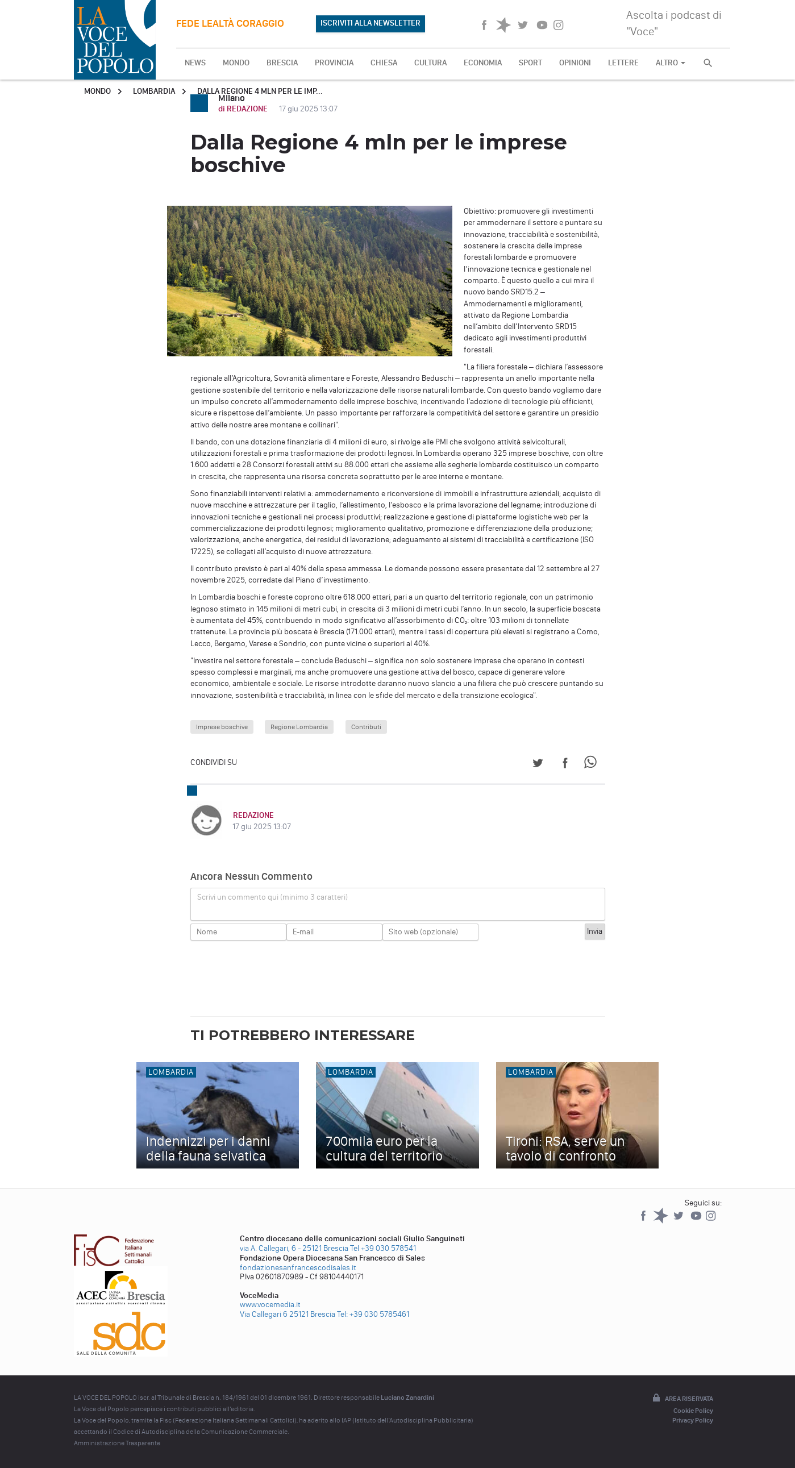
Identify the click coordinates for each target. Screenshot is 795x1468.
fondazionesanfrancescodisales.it (298, 1267)
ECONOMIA (483, 63)
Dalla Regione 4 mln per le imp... (260, 91)
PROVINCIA (334, 63)
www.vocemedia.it (270, 1304)
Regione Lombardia (299, 727)
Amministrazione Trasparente (117, 1443)
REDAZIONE (252, 815)
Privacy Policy (692, 1420)
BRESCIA (282, 63)
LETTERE (623, 63)
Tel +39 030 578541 (383, 1248)
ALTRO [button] (670, 63)
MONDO (236, 63)
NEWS (195, 63)
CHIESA (384, 63)
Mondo (97, 91)
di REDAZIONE (243, 109)
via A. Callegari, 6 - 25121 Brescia (294, 1248)
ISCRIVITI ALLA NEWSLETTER (371, 23)
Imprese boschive (222, 727)
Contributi (366, 727)
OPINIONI (575, 63)
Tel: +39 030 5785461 (373, 1314)
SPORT (530, 63)
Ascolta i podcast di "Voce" (674, 23)
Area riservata (682, 1398)
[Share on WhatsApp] (592, 764)
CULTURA (430, 63)
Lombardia (154, 91)
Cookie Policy (693, 1411)
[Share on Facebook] (565, 764)
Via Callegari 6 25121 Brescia (287, 1314)
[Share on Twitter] (538, 764)
